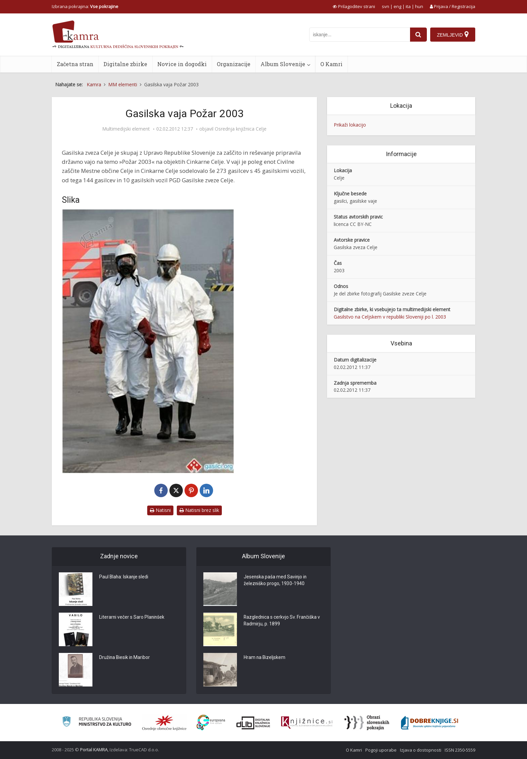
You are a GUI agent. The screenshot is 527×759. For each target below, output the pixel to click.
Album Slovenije (282, 63)
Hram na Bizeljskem (265, 658)
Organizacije (233, 63)
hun (419, 6)
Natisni (160, 510)
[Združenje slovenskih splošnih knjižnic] (307, 722)
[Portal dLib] (253, 722)
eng (397, 6)
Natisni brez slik (199, 510)
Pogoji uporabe (381, 750)
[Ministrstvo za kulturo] (96, 722)
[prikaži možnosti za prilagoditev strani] (354, 6)
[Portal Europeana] (211, 722)
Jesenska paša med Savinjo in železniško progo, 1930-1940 (276, 581)
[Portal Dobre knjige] (429, 722)
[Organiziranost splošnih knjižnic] (164, 722)
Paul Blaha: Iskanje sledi (124, 577)
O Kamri (331, 63)
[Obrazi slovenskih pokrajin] (367, 722)
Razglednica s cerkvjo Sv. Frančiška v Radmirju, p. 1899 (282, 621)
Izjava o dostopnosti (420, 750)
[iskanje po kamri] (359, 35)
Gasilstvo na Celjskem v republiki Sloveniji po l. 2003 (390, 317)
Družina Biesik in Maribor (125, 658)
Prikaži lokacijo (350, 125)
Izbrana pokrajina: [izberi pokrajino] (85, 6)
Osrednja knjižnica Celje (241, 129)
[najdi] (418, 35)
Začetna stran (75, 63)
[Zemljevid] (452, 35)
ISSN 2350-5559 (460, 750)
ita (408, 6)
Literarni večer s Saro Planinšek (132, 617)
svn (385, 6)
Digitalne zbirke (125, 63)
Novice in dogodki (182, 63)
